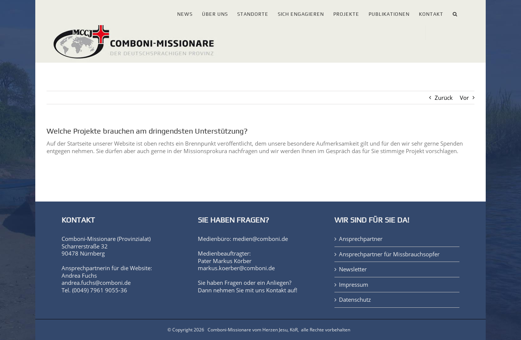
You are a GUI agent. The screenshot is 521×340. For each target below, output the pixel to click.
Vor (464, 97)
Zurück (444, 97)
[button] (455, 12)
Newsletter (353, 269)
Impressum (353, 284)
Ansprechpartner (360, 238)
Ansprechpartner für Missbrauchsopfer (389, 254)
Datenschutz (355, 299)
